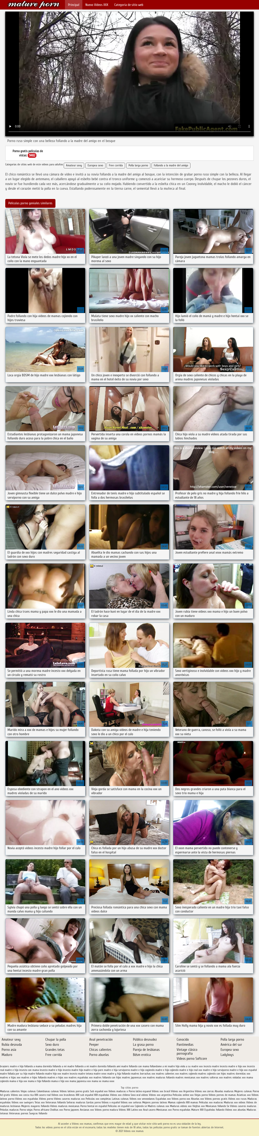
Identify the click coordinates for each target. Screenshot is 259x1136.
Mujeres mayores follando (35, 1106)
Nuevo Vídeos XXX (96, 5)
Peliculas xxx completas (98, 1098)
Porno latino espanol (140, 1091)
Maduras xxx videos (234, 1102)
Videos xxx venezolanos (143, 1098)
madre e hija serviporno (117, 1070)
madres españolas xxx (81, 1077)
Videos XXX (124, 1109)
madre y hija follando (118, 1073)
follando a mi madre (63, 1066)
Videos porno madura (106, 1109)
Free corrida (116, 165)
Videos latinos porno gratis (74, 1091)
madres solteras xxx (212, 1077)
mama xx (96, 1081)
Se (228, 1106)
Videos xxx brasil (161, 1091)
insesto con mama (29, 1070)
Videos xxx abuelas (236, 1109)
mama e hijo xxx (60, 1081)
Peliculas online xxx (183, 1095)
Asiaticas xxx (244, 1095)
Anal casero (149, 1109)
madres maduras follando (161, 1077)
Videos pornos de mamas (222, 1095)
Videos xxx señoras (131, 1102)
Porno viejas (26, 1109)
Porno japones (72, 1109)
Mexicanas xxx (164, 1109)
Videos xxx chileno (120, 1095)
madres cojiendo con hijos (212, 1073)
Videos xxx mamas (33, 4)
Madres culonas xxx (158, 1106)
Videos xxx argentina (161, 1095)
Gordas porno (93, 1102)
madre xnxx (100, 1073)
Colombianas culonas (48, 1091)
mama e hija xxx (18, 1081)
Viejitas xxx (198, 1106)
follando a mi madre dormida (90, 1066)
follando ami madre (117, 1066)
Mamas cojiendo (176, 1102)
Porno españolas (182, 1109)
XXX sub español (84, 1095)
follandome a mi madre (162, 1066)
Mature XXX (197, 1109)
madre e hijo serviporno (216, 1070)
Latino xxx (137, 1109)
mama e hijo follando (39, 1081)
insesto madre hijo (73, 1070)
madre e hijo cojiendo (166, 1070)
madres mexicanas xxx (187, 1077)
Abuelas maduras (224, 1091)
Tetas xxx (40, 1102)
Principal (73, 5)
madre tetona (85, 1073)
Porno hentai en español (93, 1106)
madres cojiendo (188, 1073)
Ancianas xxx (87, 1109)
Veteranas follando (56, 1102)
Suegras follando (38, 1113)
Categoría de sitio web (128, 5)
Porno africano (41, 1109)
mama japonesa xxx (80, 1081)
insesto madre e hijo (51, 1070)
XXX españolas (101, 1095)
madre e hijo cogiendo (143, 1070)
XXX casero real (42, 1095)
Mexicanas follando (216, 1106)
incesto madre (211, 1066)
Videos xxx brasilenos (63, 1095)
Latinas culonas (120, 1098)
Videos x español (111, 1102)
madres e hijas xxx (10, 1077)
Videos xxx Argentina (182, 1091)
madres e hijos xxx (57, 1077)
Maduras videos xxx (181, 1106)
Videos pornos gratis (216, 1098)
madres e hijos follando (34, 1077)
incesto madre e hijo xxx (233, 1066)
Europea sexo (95, 165)
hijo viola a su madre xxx (189, 1066)
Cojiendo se (141, 1106)
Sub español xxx (99, 1091)
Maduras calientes (10, 1091)
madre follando (36, 1073)
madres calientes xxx (167, 1073)
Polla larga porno (138, 165)
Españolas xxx (163, 1098)
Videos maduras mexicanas (65, 1106)
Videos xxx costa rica (22, 1095)
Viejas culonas (28, 1091)
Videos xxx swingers (23, 1102)
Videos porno (46, 1098)
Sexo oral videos (140, 1095)
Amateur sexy (74, 165)
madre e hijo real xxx (190, 1070)
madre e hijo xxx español (243, 1070)
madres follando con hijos (107, 1077)
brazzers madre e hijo (11, 1066)
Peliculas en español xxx (121, 1106)
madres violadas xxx (235, 1077)
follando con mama (139, 1066)
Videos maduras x (118, 1091)
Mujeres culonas (243, 1091)
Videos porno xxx (181, 1098)
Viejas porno (201, 1095)
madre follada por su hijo (13, 1073)
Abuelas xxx (197, 1098)
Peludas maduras (9, 1109)
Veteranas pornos (18, 1113)
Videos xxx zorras (204, 1091)
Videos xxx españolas (26, 1098)
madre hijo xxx (53, 1073)
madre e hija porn (93, 1070)
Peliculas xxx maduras (211, 1102)
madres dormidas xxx (238, 1073)
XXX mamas (192, 1102)
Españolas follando (214, 1109)
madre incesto (69, 1073)
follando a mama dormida (38, 1066)
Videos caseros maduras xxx (69, 1098)
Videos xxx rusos (237, 1098)
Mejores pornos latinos (154, 1102)
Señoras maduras (76, 1102)
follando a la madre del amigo (171, 165)
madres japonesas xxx (134, 1077)
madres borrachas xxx (143, 1073)
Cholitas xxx (56, 1109)
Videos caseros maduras (243, 1106)
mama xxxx (108, 1081)
